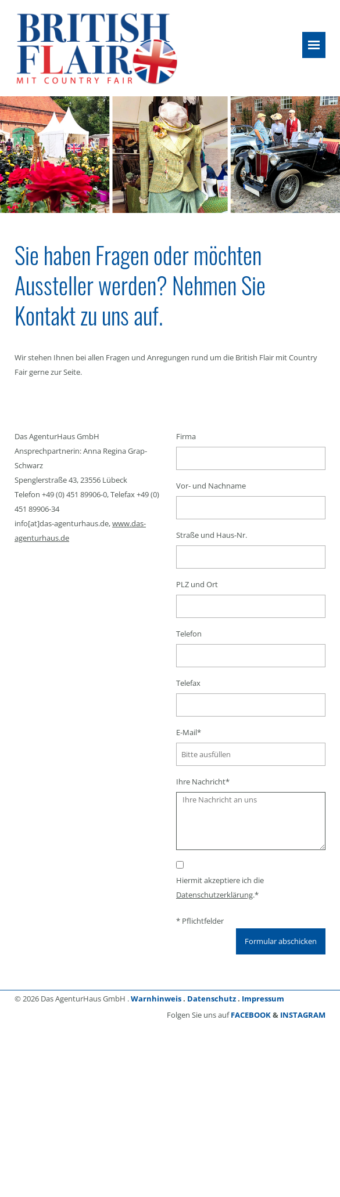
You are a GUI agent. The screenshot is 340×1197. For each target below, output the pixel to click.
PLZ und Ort (197, 584)
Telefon (189, 633)
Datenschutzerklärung (214, 894)
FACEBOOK (251, 1015)
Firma (186, 436)
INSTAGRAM (302, 1015)
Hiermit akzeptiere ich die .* (220, 887)
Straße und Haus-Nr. (211, 535)
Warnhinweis (156, 998)
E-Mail (188, 732)
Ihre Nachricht (203, 781)
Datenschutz (211, 998)
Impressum (263, 998)
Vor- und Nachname (211, 485)
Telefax (188, 683)
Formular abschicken (281, 941)
